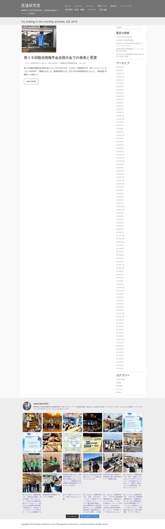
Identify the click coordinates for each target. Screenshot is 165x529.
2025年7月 (120, 83)
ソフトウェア (126, 6)
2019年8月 (120, 190)
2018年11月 (120, 210)
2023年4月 (120, 125)
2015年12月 (120, 287)
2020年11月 (120, 171)
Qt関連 (118, 383)
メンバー (90, 6)
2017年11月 (120, 239)
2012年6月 (120, 356)
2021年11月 (120, 158)
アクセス (92, 9)
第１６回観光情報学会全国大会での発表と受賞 (60, 57)
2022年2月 (120, 151)
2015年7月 (120, 297)
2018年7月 (120, 219)
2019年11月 (120, 180)
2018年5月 (120, 223)
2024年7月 (120, 103)
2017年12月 (120, 236)
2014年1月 (120, 336)
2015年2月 (120, 310)
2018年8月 (120, 216)
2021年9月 (120, 164)
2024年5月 (120, 106)
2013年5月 (120, 349)
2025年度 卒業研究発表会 (125, 40)
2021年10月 (120, 161)
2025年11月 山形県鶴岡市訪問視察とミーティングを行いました (130, 44)
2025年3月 (120, 90)
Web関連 (119, 386)
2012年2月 (120, 362)
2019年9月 (120, 187)
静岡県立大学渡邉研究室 (68, 63)
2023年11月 (120, 116)
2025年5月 (120, 86)
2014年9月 (120, 320)
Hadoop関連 (120, 379)
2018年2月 (120, 229)
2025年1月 (120, 93)
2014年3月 (120, 333)
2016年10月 (120, 268)
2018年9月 (120, 213)
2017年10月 (120, 242)
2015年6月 (120, 300)
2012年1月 (120, 365)
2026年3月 (120, 67)
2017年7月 (120, 252)
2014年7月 (120, 326)
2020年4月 (120, 174)
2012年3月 (120, 359)
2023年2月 (120, 129)
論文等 (114, 6)
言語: (102, 9)
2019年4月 (120, 200)
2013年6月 (120, 346)
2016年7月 (120, 278)
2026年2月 (120, 70)
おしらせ (82, 63)
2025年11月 (120, 73)
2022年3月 (120, 148)
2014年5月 (120, 330)
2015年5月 (120, 304)
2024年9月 (120, 99)
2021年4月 (120, 168)
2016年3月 (120, 284)
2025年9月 (120, 80)
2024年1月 (120, 112)
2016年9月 (120, 271)
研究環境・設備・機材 (74, 9)
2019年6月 (120, 193)
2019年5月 (120, 197)
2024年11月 (120, 96)
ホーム (68, 6)
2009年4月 (120, 368)
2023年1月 (120, 132)
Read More (31, 81)
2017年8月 (120, 249)
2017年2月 (120, 262)
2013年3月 (120, 352)
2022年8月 (120, 142)
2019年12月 (120, 177)
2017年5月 (120, 255)
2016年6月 (120, 281)
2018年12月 (120, 206)
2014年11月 (120, 317)
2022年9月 (120, 138)
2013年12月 (120, 339)
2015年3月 (120, 307)
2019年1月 (120, 203)
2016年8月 (120, 274)
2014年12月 (120, 313)
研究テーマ (102, 6)
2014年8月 (120, 323)
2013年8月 (120, 343)
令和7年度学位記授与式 (124, 37)
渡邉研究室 (30, 5)
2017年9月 (120, 245)
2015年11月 (120, 291)
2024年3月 (120, 109)
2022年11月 (120, 135)
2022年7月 (120, 145)
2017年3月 (120, 258)
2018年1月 (120, 232)
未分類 (118, 392)
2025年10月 (120, 77)
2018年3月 (120, 226)
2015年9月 (120, 294)
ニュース (78, 6)
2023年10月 (120, 119)
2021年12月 (120, 155)
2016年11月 (120, 265)
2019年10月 (120, 184)
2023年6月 (120, 122)
